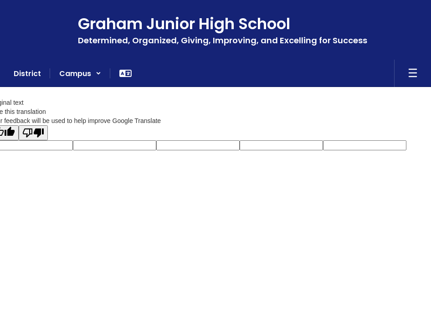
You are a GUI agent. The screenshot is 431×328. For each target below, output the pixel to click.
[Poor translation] (33, 132)
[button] (80, 73)
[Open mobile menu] (413, 73)
